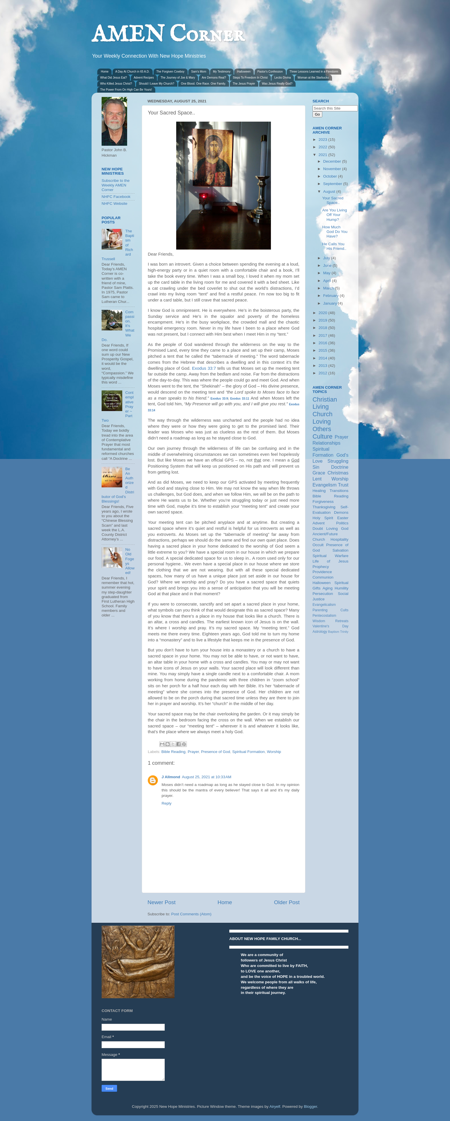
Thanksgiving (324, 507)
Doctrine (339, 467)
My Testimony (221, 71)
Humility (341, 588)
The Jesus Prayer (244, 83)
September (333, 184)
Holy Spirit (323, 518)
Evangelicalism (324, 605)
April (327, 281)
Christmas (337, 472)
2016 (323, 343)
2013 (323, 365)
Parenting (320, 610)
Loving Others (322, 425)
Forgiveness (323, 501)
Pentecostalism (324, 616)
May (327, 273)
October (330, 176)
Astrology (320, 632)
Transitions (338, 491)
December (332, 161)
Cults (344, 610)
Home (105, 71)
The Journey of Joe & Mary (177, 77)
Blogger (310, 1106)
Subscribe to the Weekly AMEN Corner (116, 185)
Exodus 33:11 (239, 398)
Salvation (340, 550)
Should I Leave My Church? (156, 83)
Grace (319, 472)
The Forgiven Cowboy (170, 71)
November (332, 169)
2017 (323, 335)
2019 (323, 320)
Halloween (244, 71)
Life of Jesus (330, 561)
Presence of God (215, 752)
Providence (322, 572)
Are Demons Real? (214, 77)
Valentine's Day (330, 626)
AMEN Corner (168, 35)
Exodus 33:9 (219, 398)
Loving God (337, 528)
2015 (323, 350)
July (327, 258)
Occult (318, 545)
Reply (167, 803)
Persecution (323, 593)
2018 (323, 328)
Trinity (344, 631)
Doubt (318, 528)
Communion (323, 577)
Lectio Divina (282, 77)
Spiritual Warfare (330, 556)
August (329, 191)
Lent (317, 478)
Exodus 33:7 (204, 368)
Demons (341, 512)
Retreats (341, 621)
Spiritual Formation (248, 752)
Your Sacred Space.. (333, 200)
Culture (323, 436)
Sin (316, 467)
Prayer (193, 752)
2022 (323, 147)
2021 (323, 155)
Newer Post (162, 902)
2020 (323, 313)
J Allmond (171, 777)
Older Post (287, 902)
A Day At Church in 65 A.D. (132, 71)
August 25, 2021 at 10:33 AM (206, 777)
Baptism (333, 631)
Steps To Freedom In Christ (250, 77)
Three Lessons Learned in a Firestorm (314, 71)
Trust (343, 484)
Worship (274, 752)
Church (323, 414)
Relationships (326, 442)
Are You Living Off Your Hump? (334, 214)
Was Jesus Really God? (277, 83)
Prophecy (321, 567)
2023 (323, 139)
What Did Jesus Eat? (113, 77)
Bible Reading (173, 752)
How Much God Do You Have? (335, 231)
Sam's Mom (198, 71)
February (331, 295)
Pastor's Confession (270, 71)
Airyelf (274, 1106)
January (330, 303)
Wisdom (319, 621)
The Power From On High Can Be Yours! (126, 89)
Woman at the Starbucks (313, 77)
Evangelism (325, 484)
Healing (319, 491)
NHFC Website (114, 203)
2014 (323, 358)
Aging (328, 588)
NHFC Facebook (116, 196)
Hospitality (339, 539)
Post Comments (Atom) (191, 914)
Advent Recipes (144, 77)
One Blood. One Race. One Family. (203, 83)
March (329, 288)
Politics (342, 523)
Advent (319, 523)
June (328, 265)
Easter (342, 518)
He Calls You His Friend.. (334, 246)
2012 (323, 373)
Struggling (337, 461)
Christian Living (325, 403)
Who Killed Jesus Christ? (116, 83)
